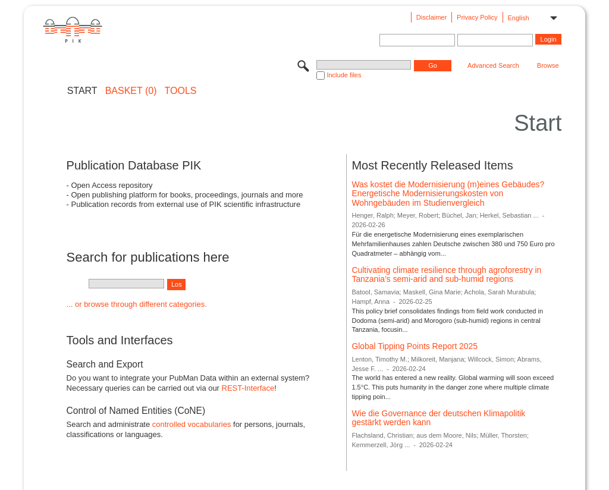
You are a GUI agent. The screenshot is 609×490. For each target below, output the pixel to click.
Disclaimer (431, 17)
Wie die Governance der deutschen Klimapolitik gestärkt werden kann (438, 418)
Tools (181, 91)
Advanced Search (493, 65)
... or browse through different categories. (137, 304)
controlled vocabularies (191, 424)
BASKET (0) (131, 91)
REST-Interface (248, 388)
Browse (548, 65)
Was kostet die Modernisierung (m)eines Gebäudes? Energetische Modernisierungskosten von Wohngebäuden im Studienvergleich (447, 194)
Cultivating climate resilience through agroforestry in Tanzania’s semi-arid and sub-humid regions (446, 274)
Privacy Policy (477, 17)
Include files (344, 74)
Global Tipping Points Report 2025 (414, 346)
